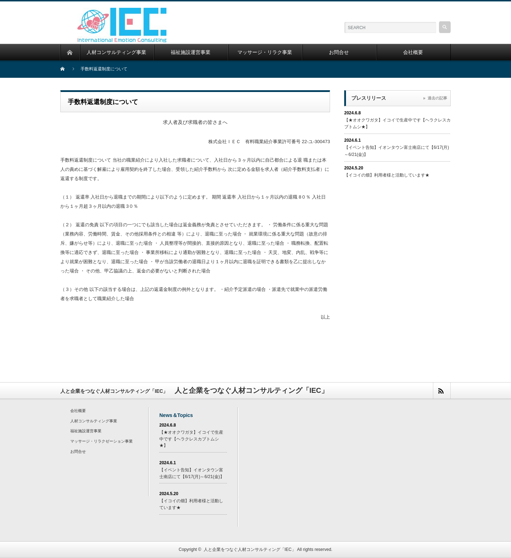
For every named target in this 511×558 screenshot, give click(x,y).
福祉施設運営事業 (85, 431)
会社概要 (78, 410)
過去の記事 (437, 98)
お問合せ (78, 451)
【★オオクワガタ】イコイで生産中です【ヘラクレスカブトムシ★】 (191, 439)
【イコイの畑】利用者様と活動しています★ (386, 175)
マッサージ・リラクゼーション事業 (101, 441)
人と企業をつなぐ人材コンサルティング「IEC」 (250, 549)
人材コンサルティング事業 (93, 421)
